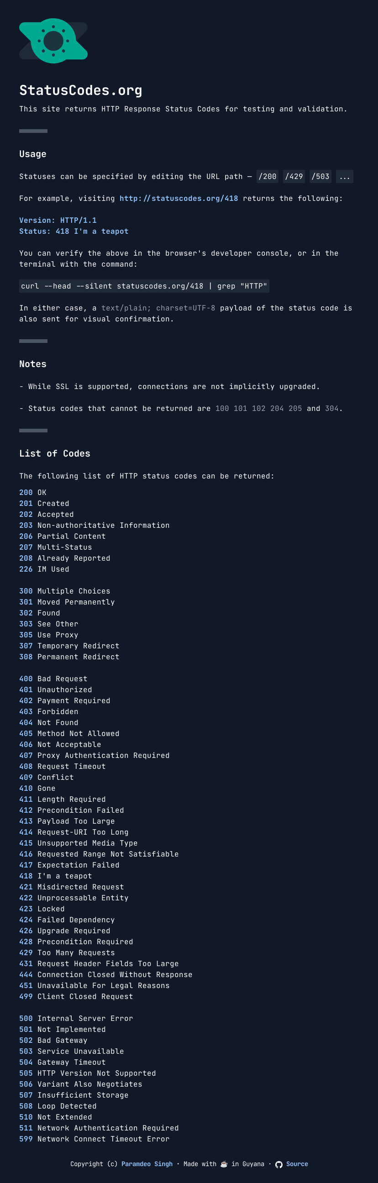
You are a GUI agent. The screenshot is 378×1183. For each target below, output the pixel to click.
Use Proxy (49, 635)
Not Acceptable (60, 744)
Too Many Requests (67, 952)
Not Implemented (62, 1029)
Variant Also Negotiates (80, 1084)
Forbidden (49, 711)
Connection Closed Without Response (106, 974)
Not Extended (55, 1117)
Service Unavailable (71, 1051)
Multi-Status (55, 547)
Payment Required (64, 700)
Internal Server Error (76, 1018)
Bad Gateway (53, 1040)
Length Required (62, 799)
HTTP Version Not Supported (87, 1073)
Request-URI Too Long (74, 832)
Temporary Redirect (69, 646)
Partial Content (62, 536)
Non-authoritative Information (94, 525)
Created (44, 503)
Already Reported (64, 558)
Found (39, 613)
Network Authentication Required (99, 1128)
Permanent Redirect (69, 657)
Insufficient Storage (74, 1095)
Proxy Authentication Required (94, 755)
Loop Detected (58, 1106)
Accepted (46, 514)
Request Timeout (62, 766)
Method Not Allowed (69, 733)
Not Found (49, 722)
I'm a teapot (55, 876)
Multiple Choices (64, 591)
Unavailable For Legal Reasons (94, 985)
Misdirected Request (71, 887)
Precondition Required (76, 941)
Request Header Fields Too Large (99, 963)
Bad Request (53, 679)
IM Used (44, 569)
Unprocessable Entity (74, 898)
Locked (42, 909)
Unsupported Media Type (78, 843)
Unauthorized (55, 689)
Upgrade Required (64, 931)
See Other (49, 624)
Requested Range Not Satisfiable (99, 854)
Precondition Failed (71, 810)
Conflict (46, 777)
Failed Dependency (67, 920)
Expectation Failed (69, 865)
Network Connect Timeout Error (94, 1139)
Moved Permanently (67, 602)
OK (33, 492)
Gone (37, 788)
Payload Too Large (67, 821)
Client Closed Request (76, 996)
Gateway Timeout (62, 1062)
